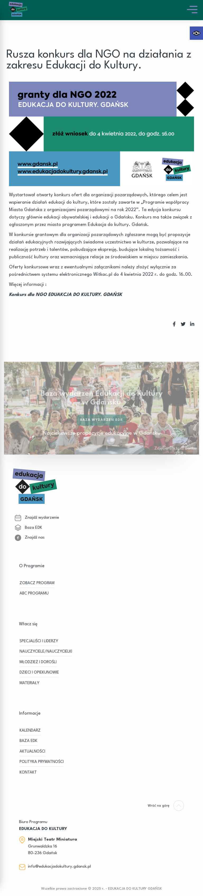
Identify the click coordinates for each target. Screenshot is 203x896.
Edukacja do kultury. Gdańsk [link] (117, 224)
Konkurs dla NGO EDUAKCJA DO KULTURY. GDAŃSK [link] (65, 294)
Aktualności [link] (32, 752)
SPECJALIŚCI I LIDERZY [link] (39, 641)
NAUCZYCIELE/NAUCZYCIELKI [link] (46, 652)
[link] (196, 33)
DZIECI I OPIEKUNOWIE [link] (39, 673)
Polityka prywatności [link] (42, 762)
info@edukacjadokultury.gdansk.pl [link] (59, 866)
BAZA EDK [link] (28, 741)
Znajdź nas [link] (30, 537)
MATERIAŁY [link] (29, 683)
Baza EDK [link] (28, 528)
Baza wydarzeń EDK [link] (101, 424)
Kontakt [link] (28, 773)
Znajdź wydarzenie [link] (37, 517)
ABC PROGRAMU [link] (34, 594)
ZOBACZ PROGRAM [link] (37, 583)
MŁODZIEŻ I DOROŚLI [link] (38, 662)
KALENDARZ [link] (30, 731)
